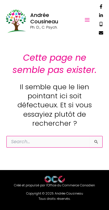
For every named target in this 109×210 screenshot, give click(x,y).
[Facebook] (101, 6)
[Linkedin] (101, 15)
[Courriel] (101, 33)
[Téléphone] (101, 24)
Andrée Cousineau (44, 18)
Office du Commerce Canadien (71, 185)
